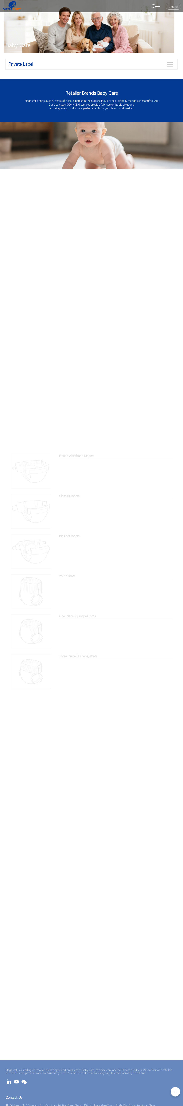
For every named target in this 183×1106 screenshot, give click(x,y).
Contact (173, 6)
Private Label (21, 64)
